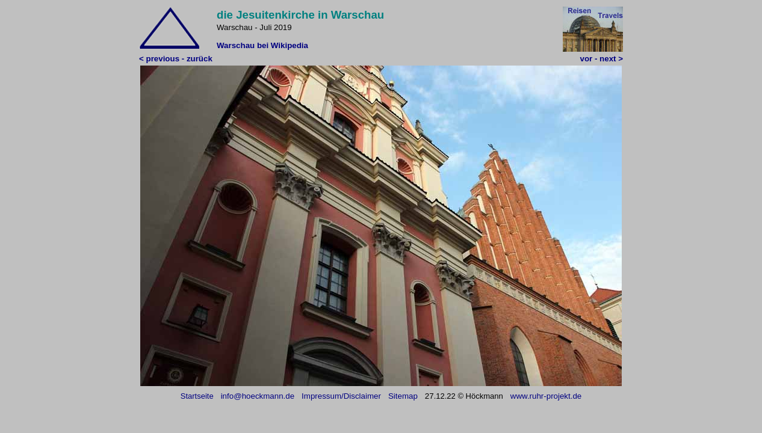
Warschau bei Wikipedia (262, 45)
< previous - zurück (175, 58)
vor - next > (601, 58)
